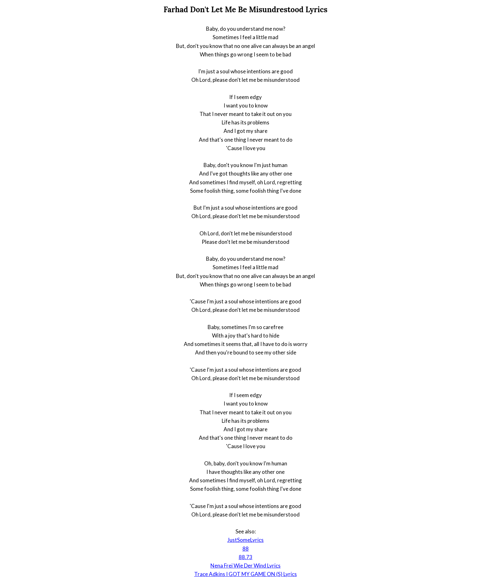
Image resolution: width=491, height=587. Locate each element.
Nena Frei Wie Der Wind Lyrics (245, 565)
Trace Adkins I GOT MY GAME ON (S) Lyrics (245, 574)
